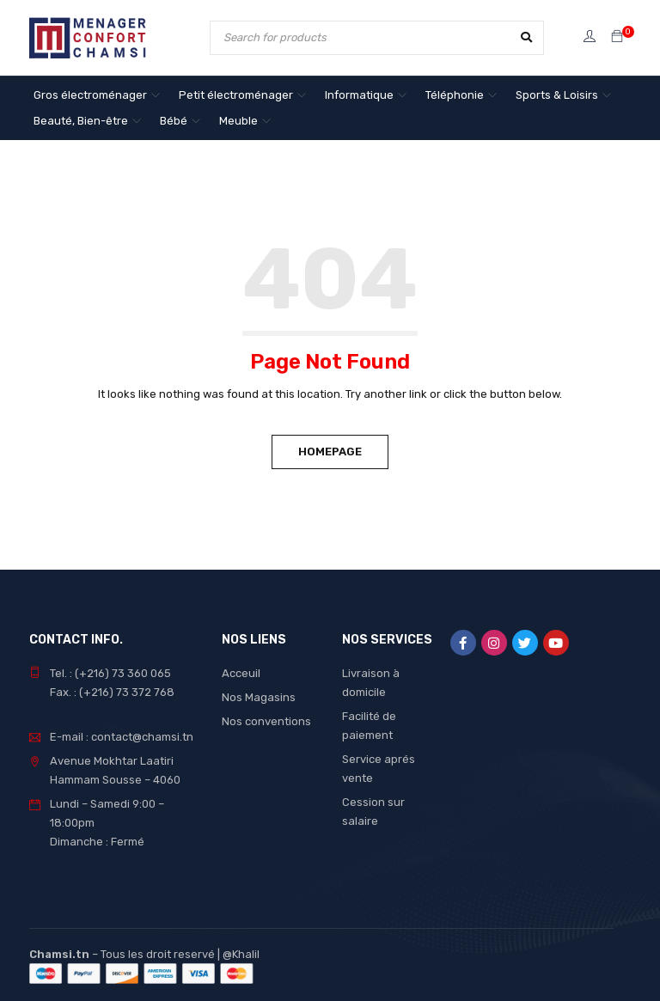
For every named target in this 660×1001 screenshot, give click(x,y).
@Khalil (241, 954)
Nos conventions (266, 721)
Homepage (330, 451)
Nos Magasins (259, 697)
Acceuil (241, 673)
